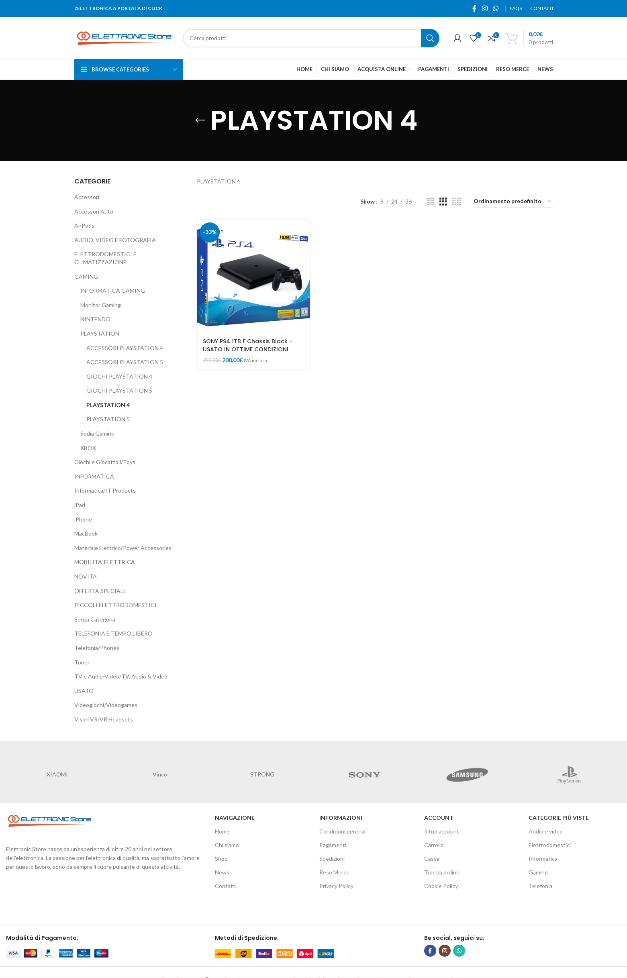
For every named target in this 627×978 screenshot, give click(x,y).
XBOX (88, 447)
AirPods (84, 225)
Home (222, 831)
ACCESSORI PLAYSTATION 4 (124, 347)
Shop (221, 858)
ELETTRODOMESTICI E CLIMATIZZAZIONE (105, 258)
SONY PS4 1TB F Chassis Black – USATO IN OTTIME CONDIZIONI (248, 345)
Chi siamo (227, 844)
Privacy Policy (336, 885)
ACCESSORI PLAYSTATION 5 (124, 362)
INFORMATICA (94, 476)
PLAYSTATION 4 (108, 404)
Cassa (431, 858)
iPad (79, 504)
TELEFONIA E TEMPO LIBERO (113, 633)
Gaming (538, 872)
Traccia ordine (442, 872)
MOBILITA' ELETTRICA (104, 561)
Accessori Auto (93, 211)
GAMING (86, 276)
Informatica (543, 858)
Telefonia (540, 885)
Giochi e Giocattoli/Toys (104, 461)
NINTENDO (95, 319)
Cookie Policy (441, 885)
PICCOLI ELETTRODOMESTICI (115, 604)
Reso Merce (334, 872)
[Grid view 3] (443, 202)
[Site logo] (124, 37)
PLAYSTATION (99, 333)
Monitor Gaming (100, 305)
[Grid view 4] (456, 202)
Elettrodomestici (550, 844)
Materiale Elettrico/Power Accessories (123, 547)
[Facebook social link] (474, 8)
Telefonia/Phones (96, 647)
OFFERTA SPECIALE (100, 590)
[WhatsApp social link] (495, 8)
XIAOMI (57, 774)
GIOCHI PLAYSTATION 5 (119, 390)
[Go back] (200, 120)
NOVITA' (86, 576)
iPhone (83, 519)
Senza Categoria (94, 619)
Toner (82, 662)
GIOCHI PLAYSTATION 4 (119, 376)
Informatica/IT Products (105, 490)
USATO (84, 690)
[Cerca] (311, 38)
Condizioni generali (343, 831)
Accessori (86, 197)
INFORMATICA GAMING (112, 290)
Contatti (226, 885)
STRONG (262, 774)
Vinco (160, 774)
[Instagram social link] (484, 8)
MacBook (86, 533)
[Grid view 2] (430, 202)
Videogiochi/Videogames (105, 704)
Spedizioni (332, 858)
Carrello (434, 844)
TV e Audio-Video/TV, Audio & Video (120, 676)
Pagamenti (332, 844)
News (222, 872)
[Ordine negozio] (513, 202)
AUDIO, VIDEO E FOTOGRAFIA (115, 239)
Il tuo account (441, 831)
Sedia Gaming (97, 433)
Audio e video (546, 831)
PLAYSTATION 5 (108, 419)
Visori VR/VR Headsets (103, 719)
